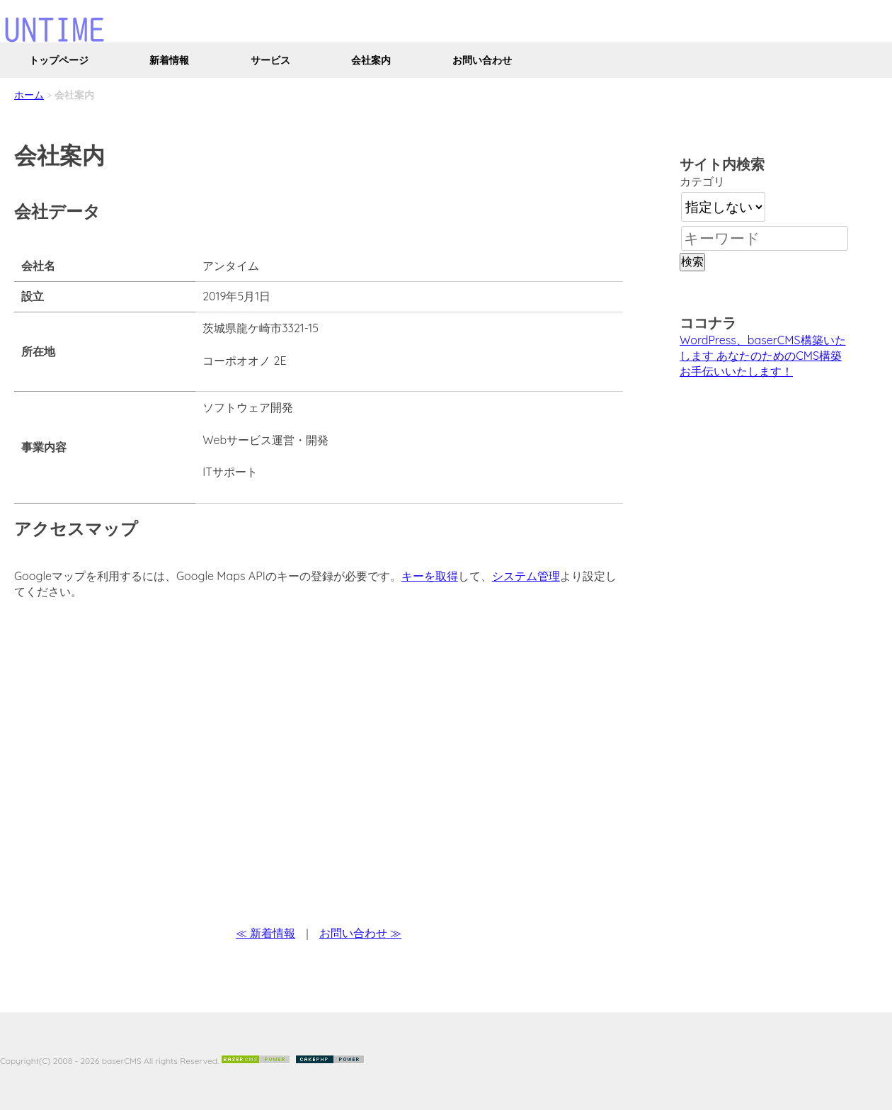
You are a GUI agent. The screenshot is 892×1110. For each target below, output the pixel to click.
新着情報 (169, 60)
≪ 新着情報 (265, 933)
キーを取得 (429, 576)
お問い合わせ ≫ (360, 933)
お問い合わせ (482, 60)
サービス (270, 60)
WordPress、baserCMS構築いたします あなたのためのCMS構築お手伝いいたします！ (763, 355)
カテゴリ (702, 181)
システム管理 (526, 576)
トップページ (58, 60)
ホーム (29, 95)
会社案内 (371, 60)
